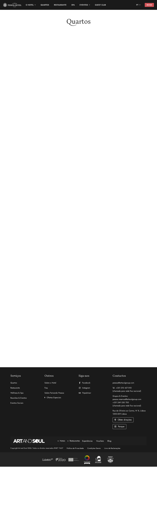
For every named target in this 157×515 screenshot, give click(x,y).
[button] (62, 397)
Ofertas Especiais (54, 397)
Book (147, 5)
